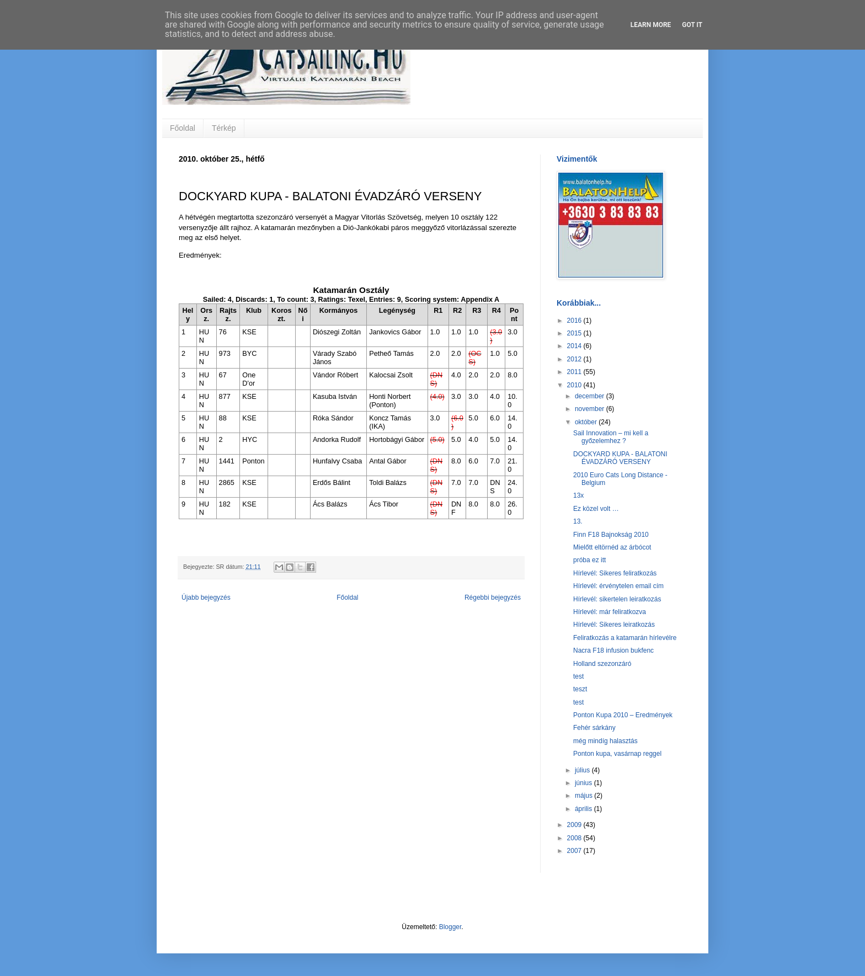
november (590, 409)
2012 (575, 359)
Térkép (224, 128)
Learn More (651, 25)
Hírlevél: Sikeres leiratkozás (614, 624)
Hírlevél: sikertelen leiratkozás (617, 599)
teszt (580, 689)
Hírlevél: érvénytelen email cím (618, 586)
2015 (575, 333)
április (584, 809)
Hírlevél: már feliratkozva (609, 612)
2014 (575, 346)
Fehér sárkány (594, 728)
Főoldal (182, 128)
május (584, 795)
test (578, 676)
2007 (575, 851)
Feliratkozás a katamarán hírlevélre (624, 638)
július (583, 770)
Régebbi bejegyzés (492, 597)
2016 (575, 320)
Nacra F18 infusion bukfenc (613, 650)
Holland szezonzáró (602, 664)
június (584, 783)
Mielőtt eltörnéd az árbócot (612, 547)
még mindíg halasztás (605, 741)
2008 (575, 838)
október (587, 422)
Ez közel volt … (596, 509)
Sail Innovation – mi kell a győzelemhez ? (610, 437)
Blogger (450, 927)
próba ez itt (589, 560)
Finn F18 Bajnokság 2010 (611, 534)
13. (578, 521)
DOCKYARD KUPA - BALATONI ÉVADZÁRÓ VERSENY (620, 458)
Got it (692, 25)
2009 (575, 825)
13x (578, 495)
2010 (575, 385)
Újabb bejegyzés (206, 597)
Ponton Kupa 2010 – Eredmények (622, 715)
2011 (575, 372)
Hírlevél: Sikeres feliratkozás (614, 573)
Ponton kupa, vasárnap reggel (617, 754)
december (590, 396)
